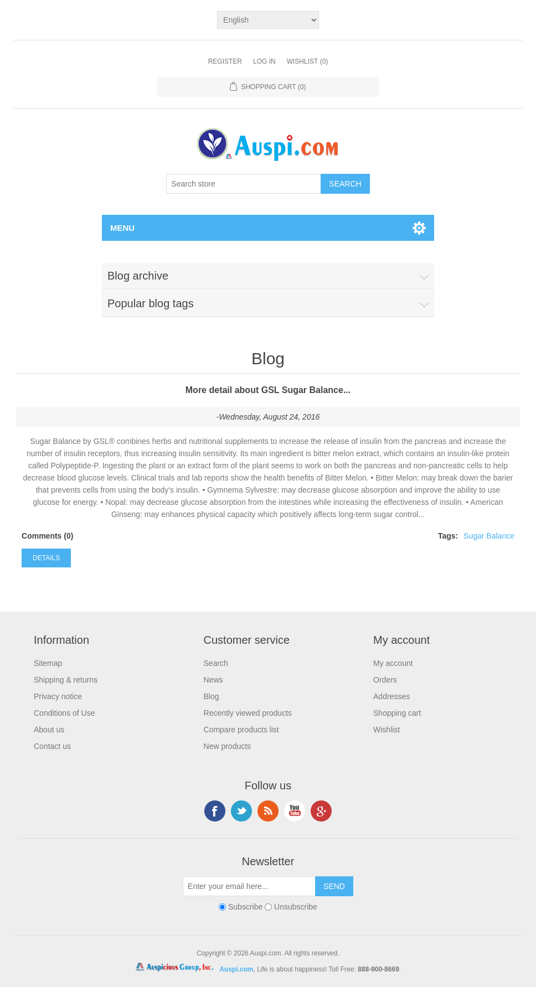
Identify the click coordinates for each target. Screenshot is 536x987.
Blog (211, 696)
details (46, 558)
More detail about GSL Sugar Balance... (268, 390)
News (213, 679)
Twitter (241, 810)
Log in (264, 61)
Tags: (448, 535)
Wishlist (386, 729)
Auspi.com (236, 969)
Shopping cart (397, 713)
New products (227, 746)
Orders (385, 679)
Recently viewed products (248, 713)
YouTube (294, 810)
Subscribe (245, 906)
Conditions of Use (64, 713)
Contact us (52, 746)
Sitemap (48, 663)
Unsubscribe (295, 906)
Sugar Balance (488, 535)
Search (216, 663)
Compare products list (241, 729)
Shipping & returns (65, 679)
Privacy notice (58, 696)
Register (225, 61)
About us (49, 729)
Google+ (321, 810)
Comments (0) (47, 535)
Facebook (214, 810)
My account (393, 663)
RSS (268, 810)
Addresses (391, 696)
